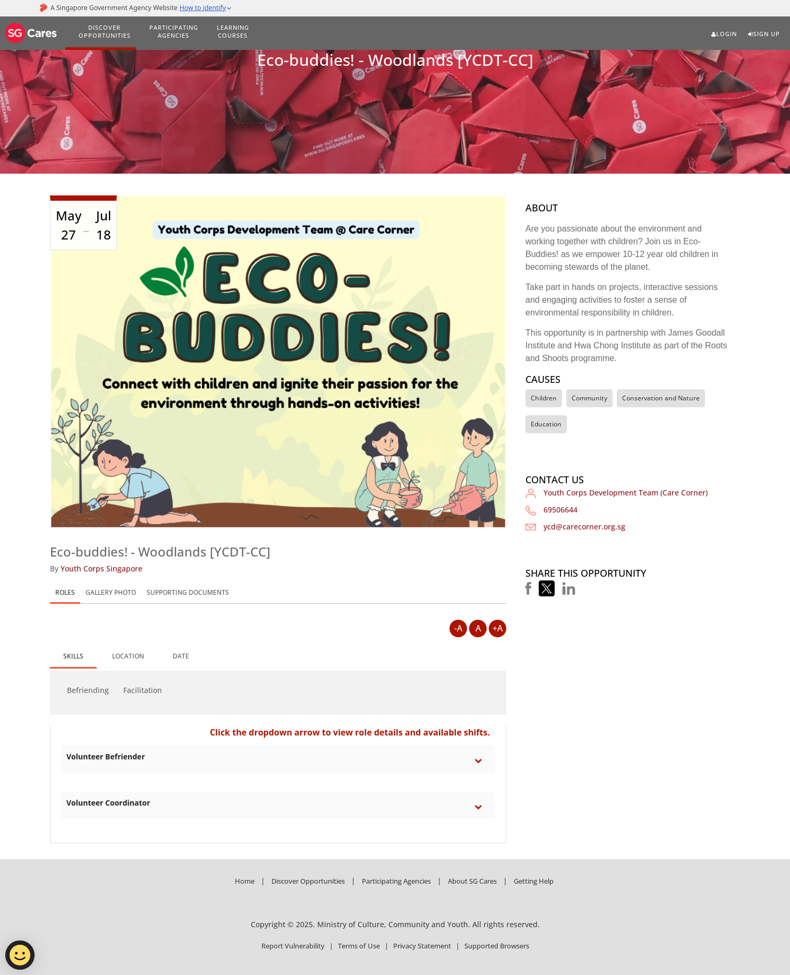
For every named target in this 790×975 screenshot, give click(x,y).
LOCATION (128, 656)
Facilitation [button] (142, 690)
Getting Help (534, 881)
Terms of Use (359, 946)
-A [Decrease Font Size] (458, 628)
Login (724, 34)
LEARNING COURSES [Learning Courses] (233, 31)
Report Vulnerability (293, 946)
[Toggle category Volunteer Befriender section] (480, 760)
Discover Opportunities (308, 881)
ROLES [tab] (65, 592)
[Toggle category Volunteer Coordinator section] (480, 806)
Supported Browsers (496, 946)
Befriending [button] (88, 690)
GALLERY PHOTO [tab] (111, 592)
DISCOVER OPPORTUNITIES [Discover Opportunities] (105, 31)
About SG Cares (472, 881)
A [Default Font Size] (478, 628)
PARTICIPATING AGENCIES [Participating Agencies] (173, 31)
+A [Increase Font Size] (497, 628)
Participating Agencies (396, 881)
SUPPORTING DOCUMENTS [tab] (188, 592)
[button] (528, 587)
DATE (181, 656)
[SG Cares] (31, 31)
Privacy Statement (422, 946)
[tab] (73, 657)
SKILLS (73, 656)
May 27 (68, 225)
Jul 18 (103, 225)
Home (244, 881)
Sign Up (764, 34)
